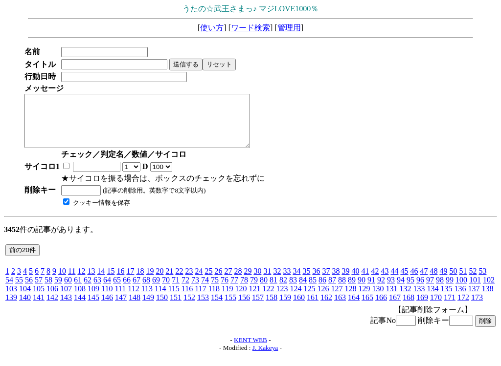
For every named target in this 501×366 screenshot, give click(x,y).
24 (199, 281)
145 (93, 307)
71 (176, 290)
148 (134, 307)
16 (120, 281)
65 (117, 290)
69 (156, 290)
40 (355, 281)
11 (71, 281)
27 (228, 281)
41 (365, 281)
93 (391, 290)
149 (148, 307)
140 (25, 307)
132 (405, 299)
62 (87, 290)
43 (384, 281)
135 (446, 299)
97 (430, 290)
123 (282, 299)
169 (422, 307)
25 (208, 281)
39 (345, 281)
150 (162, 307)
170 (436, 307)
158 (271, 307)
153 (203, 307)
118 (214, 299)
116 (187, 299)
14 (101, 281)
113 (147, 299)
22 (179, 281)
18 (140, 281)
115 (173, 299)
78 (244, 290)
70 (166, 290)
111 (120, 299)
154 (217, 307)
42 (375, 281)
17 (130, 281)
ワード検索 (250, 27)
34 (296, 281)
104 (25, 299)
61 (78, 290)
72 (185, 290)
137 (473, 299)
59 (58, 290)
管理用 (289, 27)
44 (394, 281)
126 (323, 299)
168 (408, 307)
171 (449, 307)
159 (285, 307)
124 (295, 299)
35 (306, 281)
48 (433, 281)
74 (205, 290)
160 (299, 307)
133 (419, 299)
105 (39, 299)
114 (160, 299)
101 (475, 290)
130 (378, 299)
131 (391, 299)
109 (93, 299)
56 (29, 290)
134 (432, 299)
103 (11, 299)
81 (273, 290)
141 (39, 307)
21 (169, 281)
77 (234, 290)
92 (381, 290)
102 (489, 290)
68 (146, 290)
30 (257, 281)
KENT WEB (250, 350)
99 (450, 290)
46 (414, 281)
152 (189, 307)
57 (39, 290)
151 (176, 307)
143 (66, 307)
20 (159, 281)
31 (267, 281)
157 (258, 307)
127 (336, 299)
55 (19, 290)
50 (453, 281)
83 (293, 290)
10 (62, 281)
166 (381, 307)
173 (477, 307)
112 (133, 299)
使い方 (212, 27)
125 (309, 299)
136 (460, 299)
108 (80, 299)
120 (241, 299)
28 (238, 281)
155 (230, 307)
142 (52, 307)
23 (189, 281)
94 (401, 290)
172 (463, 307)
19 (150, 281)
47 (424, 281)
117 (200, 299)
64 (107, 290)
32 (277, 281)
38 (336, 281)
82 (283, 290)
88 (342, 290)
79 (254, 290)
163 (340, 307)
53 (482, 281)
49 (443, 281)
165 (367, 307)
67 (136, 290)
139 (11, 307)
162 (326, 307)
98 (440, 290)
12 (81, 281)
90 (361, 290)
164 (354, 307)
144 (80, 307)
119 (227, 299)
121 (254, 299)
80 (264, 290)
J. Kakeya (265, 358)
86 (322, 290)
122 (268, 299)
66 (127, 290)
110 (107, 299)
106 (52, 299)
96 (420, 290)
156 (244, 307)
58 (48, 290)
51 (463, 281)
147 (121, 307)
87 (332, 290)
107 (66, 299)
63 (97, 290)
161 (313, 307)
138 (487, 299)
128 (350, 299)
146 (107, 307)
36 (316, 281)
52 (473, 281)
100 (461, 290)
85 (313, 290)
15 (110, 281)
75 (215, 290)
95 (410, 290)
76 (224, 290)
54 (9, 290)
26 (218, 281)
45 (404, 281)
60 (68, 290)
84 (303, 290)
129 (364, 299)
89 (352, 290)
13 (91, 281)
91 (371, 290)
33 (287, 281)
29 (247, 281)
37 (326, 281)
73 (195, 290)
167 (395, 307)
